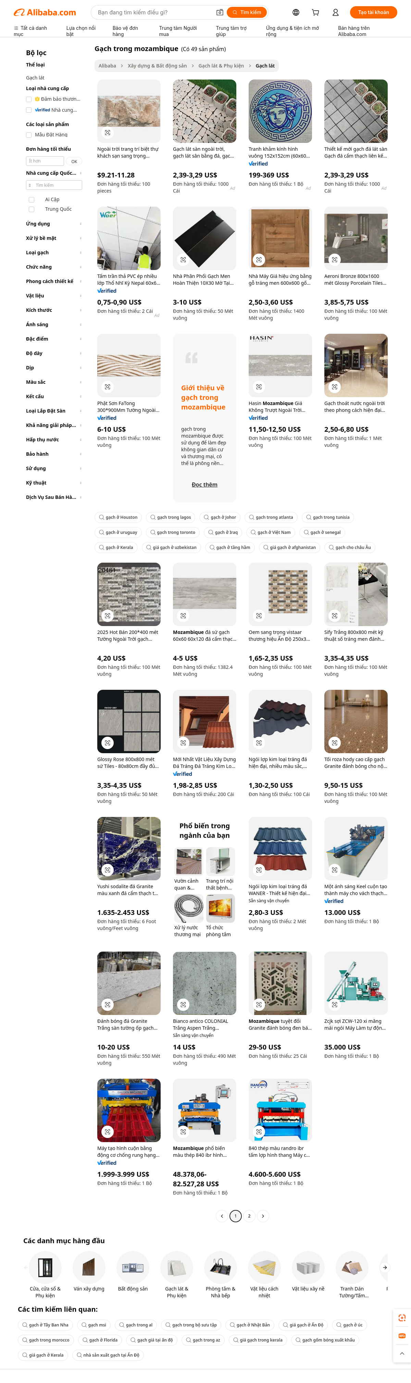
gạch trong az (203, 1340)
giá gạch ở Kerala (43, 1355)
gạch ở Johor (220, 517)
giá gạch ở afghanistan (289, 547)
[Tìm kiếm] (247, 12)
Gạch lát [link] (265, 65)
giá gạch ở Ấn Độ (303, 1325)
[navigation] (52, 633)
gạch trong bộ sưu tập (191, 1325)
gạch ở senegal (322, 532)
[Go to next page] (263, 1216)
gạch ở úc (349, 1325)
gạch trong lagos (170, 517)
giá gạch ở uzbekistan (171, 547)
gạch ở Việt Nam (270, 532)
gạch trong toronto (172, 532)
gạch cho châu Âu (350, 547)
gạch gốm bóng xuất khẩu (325, 1340)
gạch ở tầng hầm (230, 547)
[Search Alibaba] (154, 12)
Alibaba (107, 65)
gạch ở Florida (100, 1340)
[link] (402, 1318)
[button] (220, 12)
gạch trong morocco (46, 1340)
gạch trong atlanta (271, 517)
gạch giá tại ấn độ (151, 1340)
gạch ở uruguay (118, 532)
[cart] (317, 13)
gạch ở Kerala (116, 547)
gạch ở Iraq (223, 532)
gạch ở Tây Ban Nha (45, 1325)
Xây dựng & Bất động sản (157, 65)
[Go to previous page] (222, 1216)
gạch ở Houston (118, 517)
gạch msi (94, 1325)
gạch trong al (135, 1325)
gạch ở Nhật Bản (250, 1325)
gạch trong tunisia (328, 517)
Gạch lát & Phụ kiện (221, 65)
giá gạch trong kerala (258, 1340)
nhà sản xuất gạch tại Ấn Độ (108, 1355)
